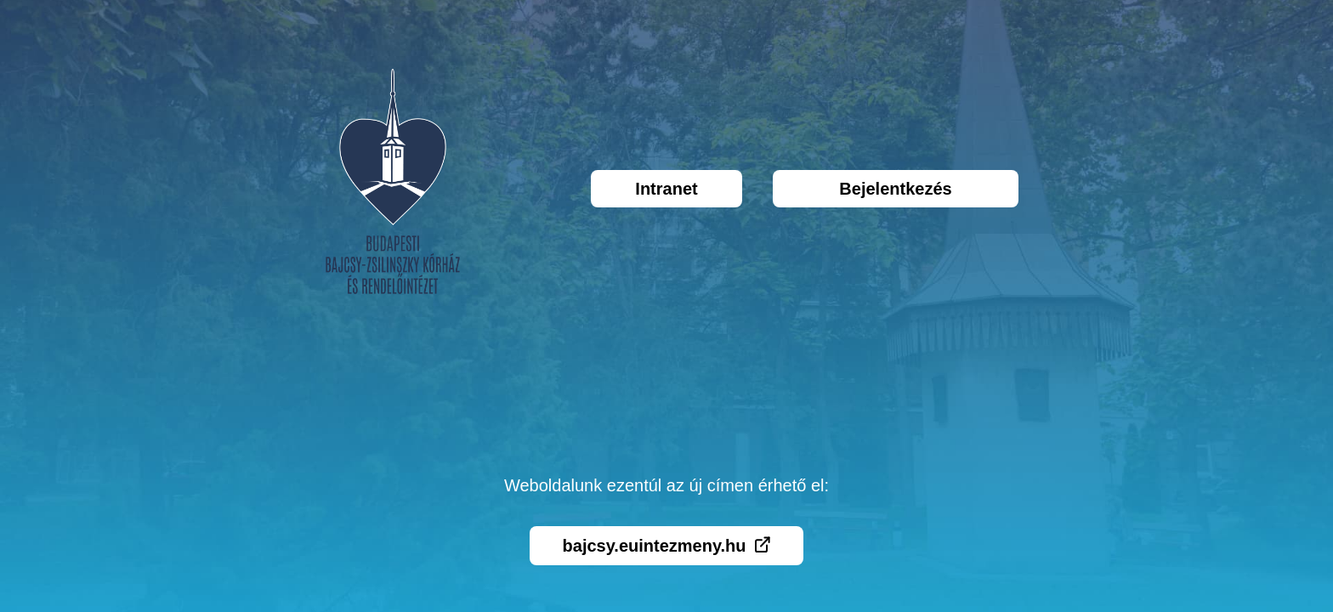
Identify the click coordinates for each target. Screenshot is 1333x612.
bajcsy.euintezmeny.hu (667, 545)
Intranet (666, 188)
